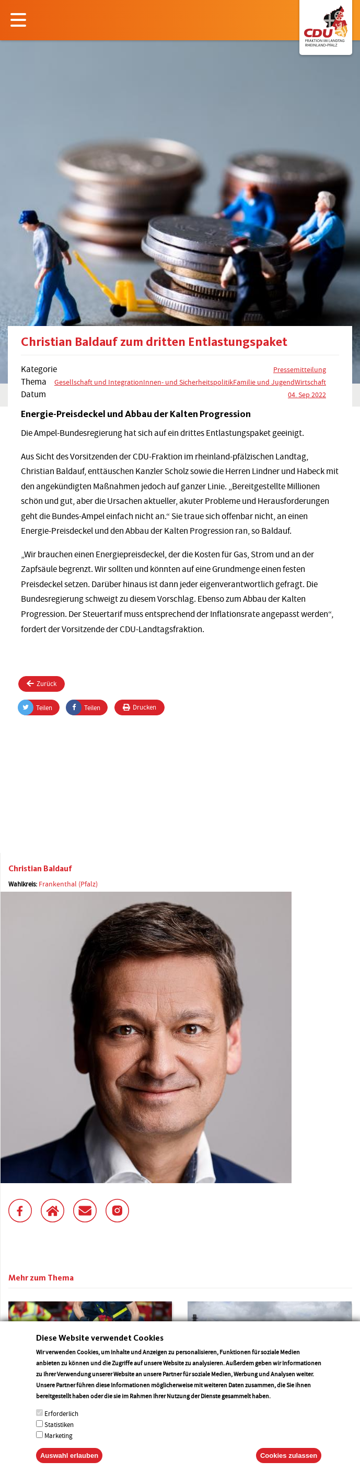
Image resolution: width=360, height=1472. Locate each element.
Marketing (58, 1446)
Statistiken (59, 1435)
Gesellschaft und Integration (98, 382)
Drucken (139, 707)
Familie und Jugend (264, 382)
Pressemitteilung (299, 369)
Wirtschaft (310, 382)
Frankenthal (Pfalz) (68, 884)
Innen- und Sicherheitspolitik (188, 382)
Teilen (35, 707)
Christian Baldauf (40, 868)
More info (285, 1406)
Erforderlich (61, 1424)
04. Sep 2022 (307, 394)
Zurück (41, 683)
